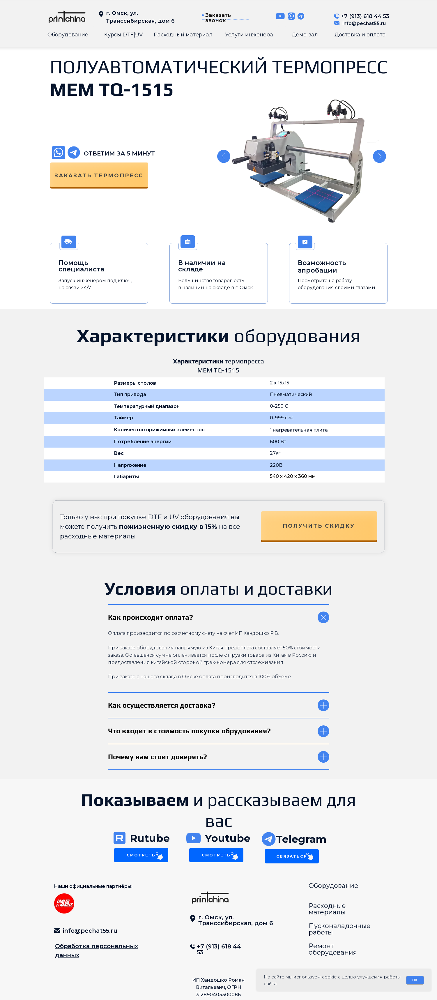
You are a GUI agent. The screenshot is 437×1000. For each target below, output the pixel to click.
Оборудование (333, 886)
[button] (203, 15)
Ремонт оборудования (333, 949)
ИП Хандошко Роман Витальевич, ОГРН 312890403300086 (218, 987)
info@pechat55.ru (364, 23)
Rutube (150, 838)
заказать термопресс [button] (98, 175)
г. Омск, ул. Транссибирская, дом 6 (235, 920)
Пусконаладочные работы (340, 929)
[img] (67, 17)
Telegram (301, 839)
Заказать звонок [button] (218, 18)
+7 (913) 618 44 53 (365, 16)
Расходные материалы (327, 909)
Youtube (227, 838)
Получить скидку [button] (319, 526)
